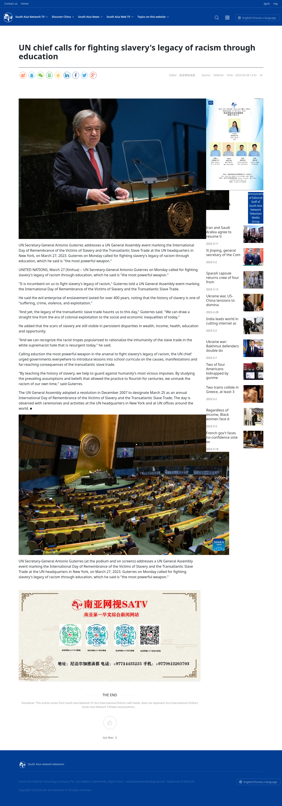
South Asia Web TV (120, 17)
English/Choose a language (257, 18)
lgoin (267, 3)
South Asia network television (41, 764)
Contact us (11, 3)
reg (275, 3)
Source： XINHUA (212, 75)
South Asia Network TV (31, 17)
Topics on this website (153, 17)
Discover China (63, 17)
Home (25, 3)
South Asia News (90, 17)
